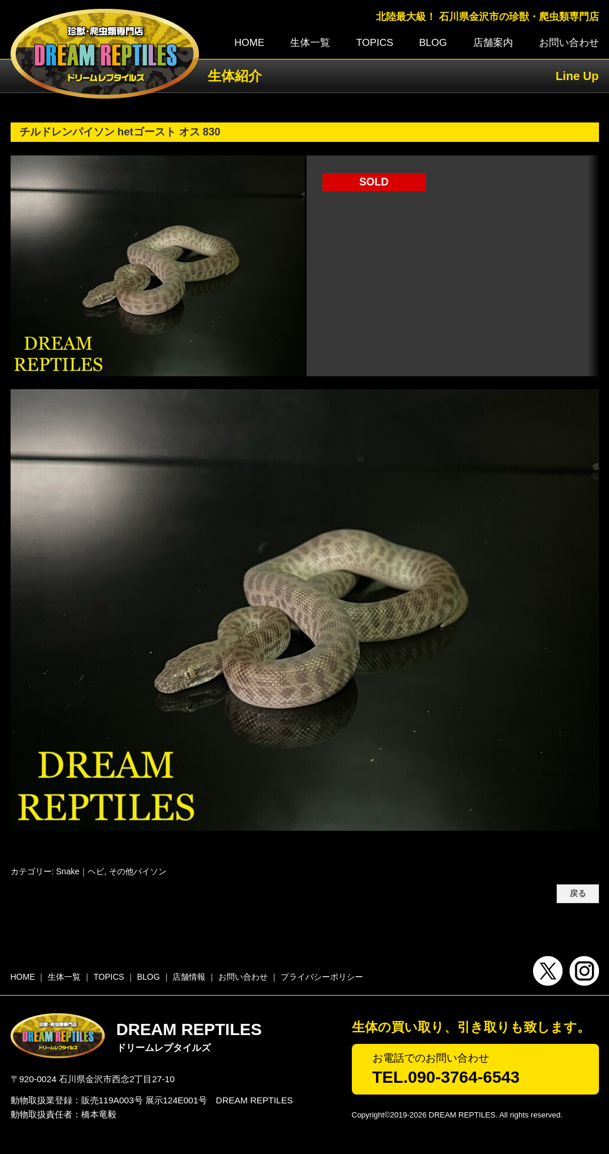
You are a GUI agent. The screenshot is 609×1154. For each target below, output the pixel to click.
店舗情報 (188, 976)
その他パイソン (138, 871)
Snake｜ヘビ (80, 871)
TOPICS (374, 42)
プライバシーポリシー (322, 976)
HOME (249, 42)
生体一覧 (310, 42)
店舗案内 (493, 42)
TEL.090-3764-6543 (446, 1077)
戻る (578, 893)
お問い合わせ (569, 42)
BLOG (433, 42)
